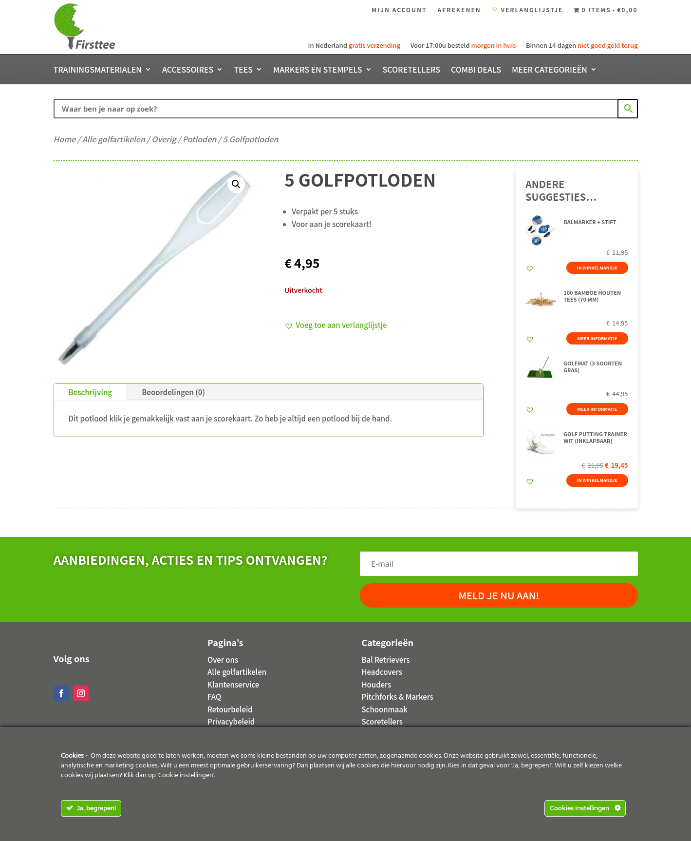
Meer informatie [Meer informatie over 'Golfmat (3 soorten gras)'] (595, 404)
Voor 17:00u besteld (462, 45)
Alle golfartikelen (113, 139)
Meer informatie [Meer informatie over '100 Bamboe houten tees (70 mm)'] (595, 338)
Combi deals (476, 70)
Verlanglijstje (527, 10)
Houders (377, 684)
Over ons (222, 659)
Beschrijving (90, 392)
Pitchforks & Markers (397, 696)
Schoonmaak (385, 709)
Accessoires (187, 70)
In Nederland (355, 45)
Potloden (199, 139)
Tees (243, 70)
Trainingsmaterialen (98, 70)
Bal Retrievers (386, 659)
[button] (236, 184)
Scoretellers (411, 70)
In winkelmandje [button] (596, 272)
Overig (163, 139)
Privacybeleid (231, 721)
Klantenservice (233, 684)
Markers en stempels (317, 70)
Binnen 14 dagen (581, 45)
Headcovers (382, 672)
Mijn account (399, 10)
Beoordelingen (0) (173, 392)
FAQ (214, 696)
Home (65, 139)
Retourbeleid (230, 709)
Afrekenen (459, 10)
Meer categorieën (549, 70)
